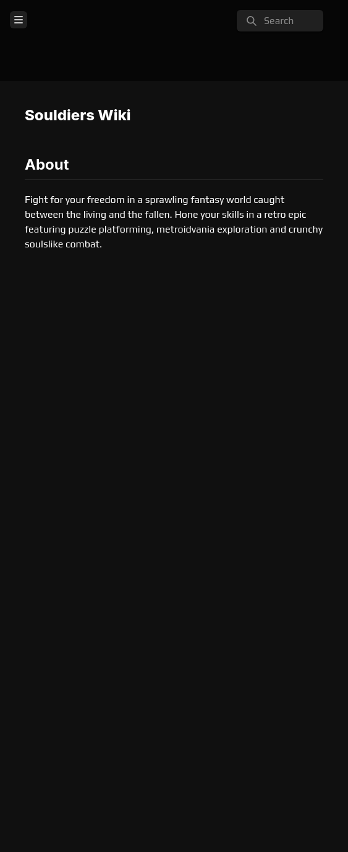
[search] (280, 20)
